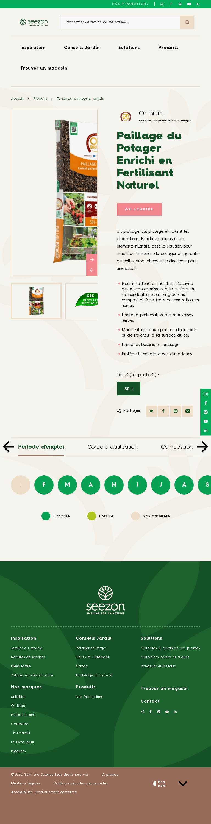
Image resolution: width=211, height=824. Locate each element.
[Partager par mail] (187, 411)
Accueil (17, 99)
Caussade (19, 724)
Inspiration (32, 48)
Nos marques (26, 687)
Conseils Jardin (81, 48)
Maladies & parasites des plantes (170, 648)
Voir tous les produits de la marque (165, 120)
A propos (110, 774)
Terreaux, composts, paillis (80, 99)
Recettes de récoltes (28, 657)
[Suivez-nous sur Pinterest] (180, 4)
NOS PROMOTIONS (130, 3)
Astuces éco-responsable (32, 675)
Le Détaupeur (23, 742)
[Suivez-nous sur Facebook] (171, 4)
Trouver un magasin (43, 68)
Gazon (81, 666)
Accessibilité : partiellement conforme (44, 792)
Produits (169, 48)
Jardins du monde (26, 648)
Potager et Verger (91, 648)
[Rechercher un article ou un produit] (120, 22)
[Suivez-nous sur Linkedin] (198, 4)
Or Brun (151, 113)
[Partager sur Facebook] (163, 411)
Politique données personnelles (81, 783)
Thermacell (20, 733)
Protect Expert (23, 715)
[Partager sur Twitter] (151, 411)
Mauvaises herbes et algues (165, 657)
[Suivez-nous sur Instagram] (162, 4)
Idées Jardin (21, 666)
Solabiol (18, 697)
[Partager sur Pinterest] (175, 411)
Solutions (129, 48)
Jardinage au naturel (94, 675)
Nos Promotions (89, 697)
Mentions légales (25, 783)
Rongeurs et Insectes (158, 666)
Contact (150, 702)
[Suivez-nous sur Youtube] (189, 4)
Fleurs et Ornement (92, 657)
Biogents (18, 751)
